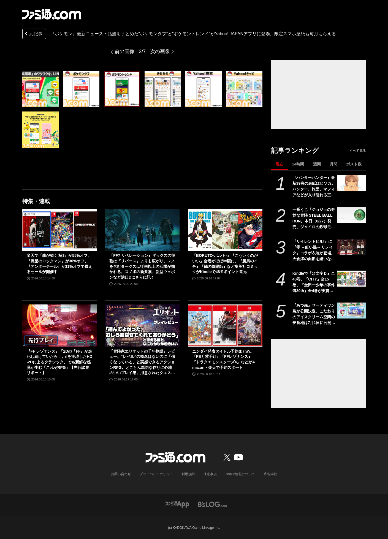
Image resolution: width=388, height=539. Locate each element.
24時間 (298, 164)
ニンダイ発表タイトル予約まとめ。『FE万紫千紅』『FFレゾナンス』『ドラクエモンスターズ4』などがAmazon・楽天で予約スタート (223, 359)
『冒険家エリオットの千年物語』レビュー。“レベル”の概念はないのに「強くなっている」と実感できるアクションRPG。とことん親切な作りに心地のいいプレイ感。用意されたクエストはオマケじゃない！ (142, 362)
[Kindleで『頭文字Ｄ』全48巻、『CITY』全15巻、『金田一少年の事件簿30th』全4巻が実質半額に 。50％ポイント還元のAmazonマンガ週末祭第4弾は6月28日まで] (351, 279)
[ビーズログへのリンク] (212, 504)
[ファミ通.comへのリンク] (51, 14)
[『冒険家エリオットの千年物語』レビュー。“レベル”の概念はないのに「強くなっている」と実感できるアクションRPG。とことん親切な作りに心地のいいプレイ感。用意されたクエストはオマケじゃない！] (142, 325)
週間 (317, 164)
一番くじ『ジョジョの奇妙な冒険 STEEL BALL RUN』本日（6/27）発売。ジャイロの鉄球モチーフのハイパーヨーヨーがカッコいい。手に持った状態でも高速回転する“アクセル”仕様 (313, 218)
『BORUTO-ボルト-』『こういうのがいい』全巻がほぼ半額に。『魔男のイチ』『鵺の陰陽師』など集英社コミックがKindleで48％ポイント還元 (225, 263)
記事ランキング (295, 150)
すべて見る (357, 151)
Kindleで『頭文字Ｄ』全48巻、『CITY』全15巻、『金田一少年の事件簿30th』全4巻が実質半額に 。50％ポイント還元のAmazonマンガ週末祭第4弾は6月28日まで (313, 282)
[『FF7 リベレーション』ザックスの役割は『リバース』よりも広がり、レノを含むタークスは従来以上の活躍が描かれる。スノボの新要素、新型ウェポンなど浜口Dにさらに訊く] (142, 230)
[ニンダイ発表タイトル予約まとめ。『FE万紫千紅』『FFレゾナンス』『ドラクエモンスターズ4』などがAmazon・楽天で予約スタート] (225, 325)
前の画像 (124, 51)
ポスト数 (354, 164)
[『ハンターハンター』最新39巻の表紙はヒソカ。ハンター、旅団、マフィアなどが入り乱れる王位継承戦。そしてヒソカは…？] (351, 183)
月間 (333, 164)
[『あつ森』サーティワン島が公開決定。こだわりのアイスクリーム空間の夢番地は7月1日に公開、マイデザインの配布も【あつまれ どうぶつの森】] (351, 310)
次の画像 (160, 51)
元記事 (33, 34)
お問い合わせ (121, 474)
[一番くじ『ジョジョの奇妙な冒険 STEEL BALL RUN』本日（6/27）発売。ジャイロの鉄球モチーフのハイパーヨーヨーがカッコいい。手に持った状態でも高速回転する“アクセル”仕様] (351, 215)
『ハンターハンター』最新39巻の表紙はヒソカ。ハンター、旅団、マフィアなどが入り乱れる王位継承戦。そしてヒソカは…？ (313, 186)
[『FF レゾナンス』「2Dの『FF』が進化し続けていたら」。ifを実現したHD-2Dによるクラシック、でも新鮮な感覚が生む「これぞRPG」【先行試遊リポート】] (59, 325)
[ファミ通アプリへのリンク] (177, 504)
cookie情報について (240, 474)
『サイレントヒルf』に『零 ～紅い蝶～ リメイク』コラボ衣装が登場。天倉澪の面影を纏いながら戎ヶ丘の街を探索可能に (313, 250)
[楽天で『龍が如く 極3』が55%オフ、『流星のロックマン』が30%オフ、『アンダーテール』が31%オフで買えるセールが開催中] (59, 230)
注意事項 (210, 474)
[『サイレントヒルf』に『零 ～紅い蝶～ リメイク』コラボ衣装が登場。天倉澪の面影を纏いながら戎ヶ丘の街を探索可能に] (351, 247)
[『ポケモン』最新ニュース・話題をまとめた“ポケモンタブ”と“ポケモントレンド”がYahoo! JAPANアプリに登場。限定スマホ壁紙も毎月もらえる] (40, 89)
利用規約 (188, 474)
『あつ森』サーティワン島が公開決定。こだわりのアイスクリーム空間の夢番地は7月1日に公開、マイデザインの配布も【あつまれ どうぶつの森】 (313, 314)
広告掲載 (270, 474)
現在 (279, 164)
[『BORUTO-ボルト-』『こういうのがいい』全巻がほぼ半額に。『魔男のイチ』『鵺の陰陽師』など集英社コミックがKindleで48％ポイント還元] (225, 230)
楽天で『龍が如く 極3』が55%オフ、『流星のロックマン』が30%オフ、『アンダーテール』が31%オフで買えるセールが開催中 (59, 263)
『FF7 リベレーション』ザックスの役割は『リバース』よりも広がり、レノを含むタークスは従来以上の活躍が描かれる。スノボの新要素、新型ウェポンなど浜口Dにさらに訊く (142, 266)
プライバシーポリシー (156, 474)
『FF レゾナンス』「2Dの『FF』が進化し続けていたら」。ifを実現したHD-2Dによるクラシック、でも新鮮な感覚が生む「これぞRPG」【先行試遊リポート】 (60, 362)
